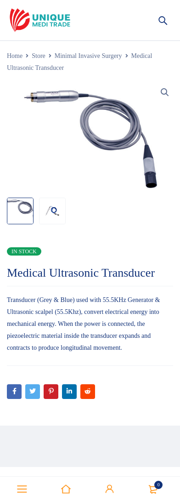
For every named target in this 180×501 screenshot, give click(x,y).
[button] (165, 92)
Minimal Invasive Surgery (88, 55)
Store (38, 55)
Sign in (110, 489)
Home (14, 55)
